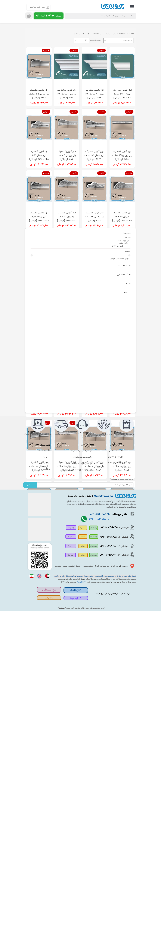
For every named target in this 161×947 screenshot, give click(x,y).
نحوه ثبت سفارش (116, 786)
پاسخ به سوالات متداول (82, 793)
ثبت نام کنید (35, 7)
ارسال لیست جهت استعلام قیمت (79, 805)
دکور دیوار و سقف (123, 579)
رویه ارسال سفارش (115, 792)
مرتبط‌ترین (127, 40)
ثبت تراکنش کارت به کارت (81, 786)
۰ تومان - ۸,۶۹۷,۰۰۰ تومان (120, 597)
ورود (43, 7)
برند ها (127, 575)
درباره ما (47, 799)
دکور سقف (123, 582)
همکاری (47, 805)
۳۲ (86, 40)
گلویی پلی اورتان (118, 584)
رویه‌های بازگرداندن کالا (82, 799)
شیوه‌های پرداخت (115, 798)
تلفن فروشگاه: (107, 850)
